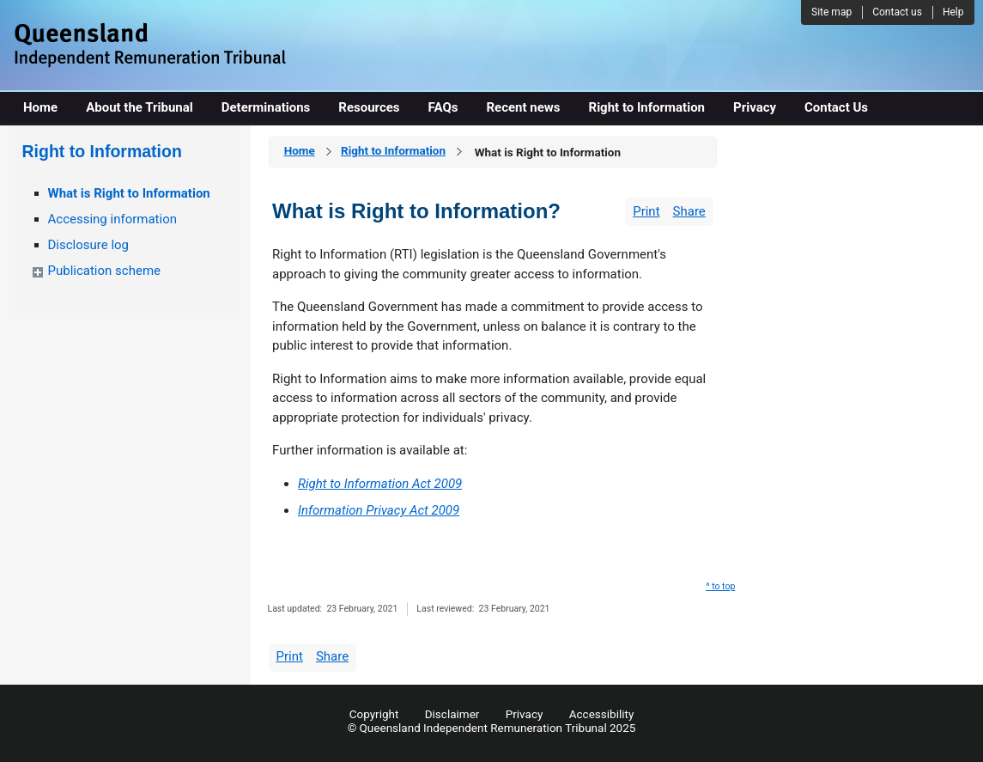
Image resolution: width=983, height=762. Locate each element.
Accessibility (601, 714)
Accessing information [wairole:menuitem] (113, 219)
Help (953, 12)
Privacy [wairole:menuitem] (754, 107)
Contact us (897, 12)
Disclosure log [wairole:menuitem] (89, 245)
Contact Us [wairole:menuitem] (836, 107)
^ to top (720, 586)
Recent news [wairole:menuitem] (523, 107)
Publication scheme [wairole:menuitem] (104, 270)
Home (299, 150)
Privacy (524, 714)
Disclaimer (452, 714)
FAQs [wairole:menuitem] (443, 107)
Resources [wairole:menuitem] (368, 107)
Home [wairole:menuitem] (40, 107)
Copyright (374, 714)
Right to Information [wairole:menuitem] (647, 107)
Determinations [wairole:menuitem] (266, 107)
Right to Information (393, 150)
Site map (831, 12)
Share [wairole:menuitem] (689, 211)
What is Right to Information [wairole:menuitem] (129, 193)
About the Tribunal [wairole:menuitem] (139, 107)
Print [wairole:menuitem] (646, 211)
